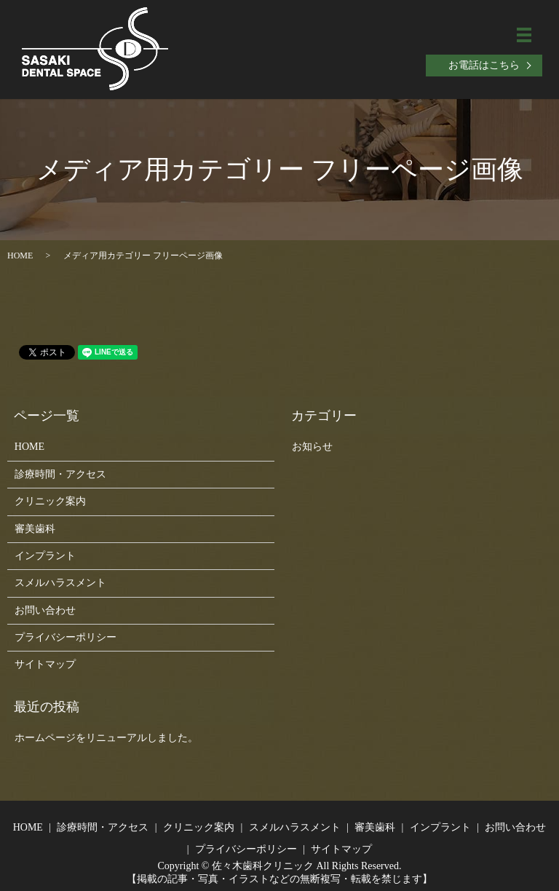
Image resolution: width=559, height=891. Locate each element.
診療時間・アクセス (60, 474)
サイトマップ (45, 664)
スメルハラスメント (60, 582)
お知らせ (312, 446)
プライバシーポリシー (65, 637)
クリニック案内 (50, 501)
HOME (20, 255)
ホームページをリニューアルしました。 (106, 737)
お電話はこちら (484, 65)
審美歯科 (35, 528)
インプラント (45, 555)
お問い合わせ (45, 610)
